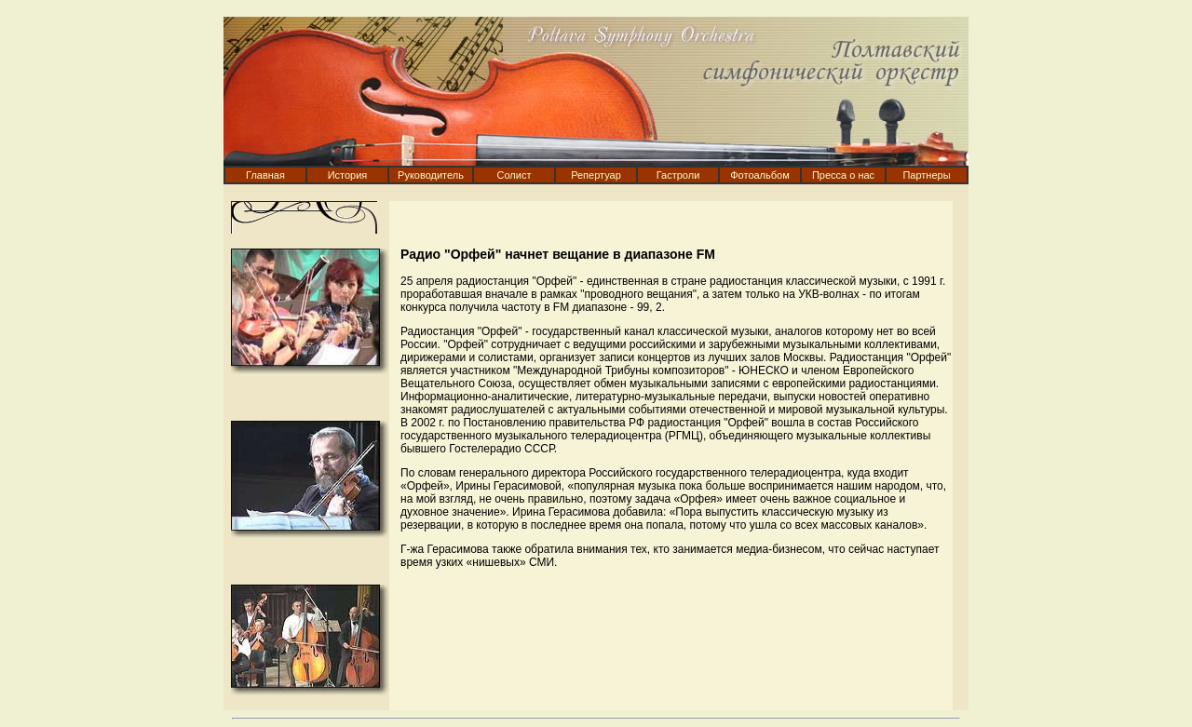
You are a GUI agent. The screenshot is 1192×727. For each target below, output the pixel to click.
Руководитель (431, 175)
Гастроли (678, 175)
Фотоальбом (760, 175)
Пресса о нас (843, 175)
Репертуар (596, 175)
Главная (265, 175)
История (348, 175)
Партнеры (926, 175)
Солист (514, 175)
